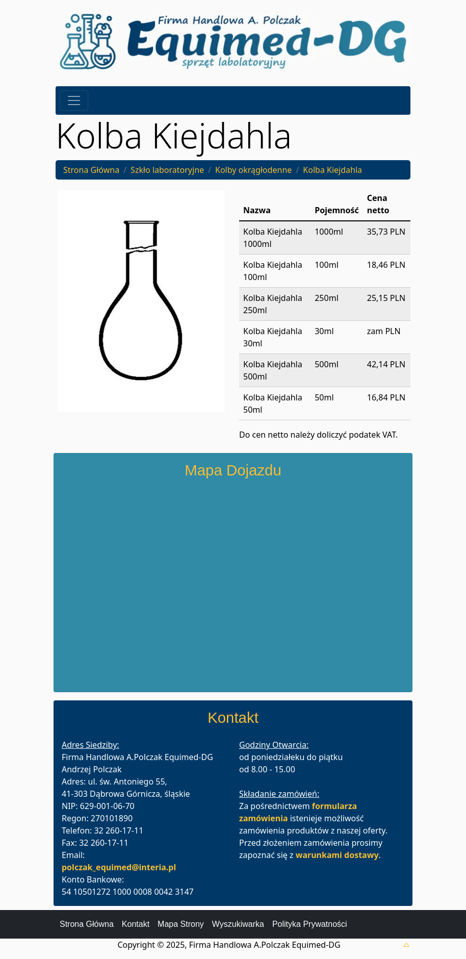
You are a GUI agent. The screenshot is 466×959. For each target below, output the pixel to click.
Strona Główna (91, 169)
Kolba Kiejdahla (332, 169)
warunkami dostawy (337, 855)
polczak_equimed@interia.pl (119, 867)
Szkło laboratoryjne (167, 169)
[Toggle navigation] (74, 100)
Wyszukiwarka (238, 924)
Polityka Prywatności (309, 924)
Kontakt (135, 924)
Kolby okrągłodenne (253, 169)
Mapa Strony (181, 924)
